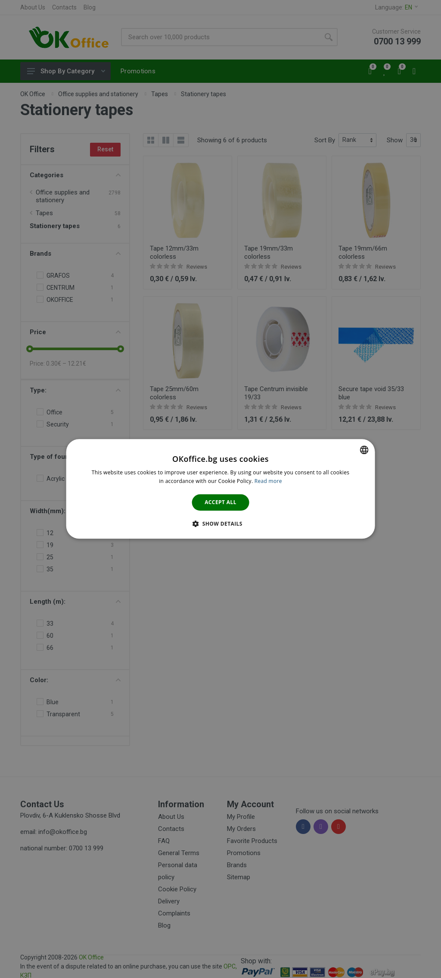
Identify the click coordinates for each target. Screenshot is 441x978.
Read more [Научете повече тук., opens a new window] (268, 481)
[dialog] (220, 489)
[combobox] (364, 449)
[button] (220, 524)
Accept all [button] (220, 502)
